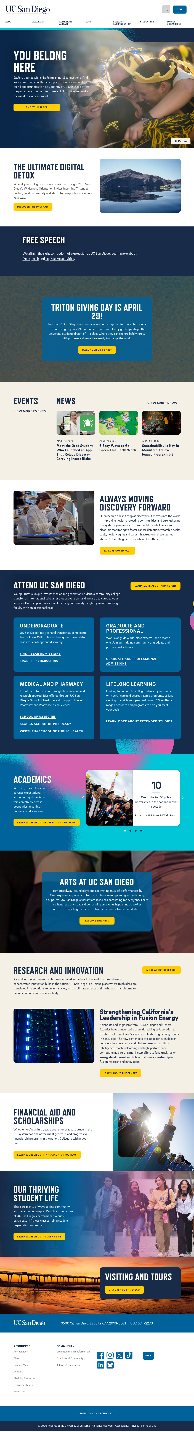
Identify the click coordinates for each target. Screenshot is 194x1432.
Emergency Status (23, 1385)
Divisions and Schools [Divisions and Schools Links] (97, 1414)
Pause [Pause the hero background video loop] (181, 141)
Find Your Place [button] (36, 107)
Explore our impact (117, 551)
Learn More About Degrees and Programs (46, 823)
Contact (18, 1372)
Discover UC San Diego (124, 1290)
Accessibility (122, 1426)
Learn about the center (121, 1073)
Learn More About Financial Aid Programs (47, 1155)
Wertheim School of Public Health (51, 732)
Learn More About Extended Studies (139, 722)
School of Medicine (38, 717)
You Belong (40, 61)
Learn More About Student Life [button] (39, 1237)
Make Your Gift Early (97, 350)
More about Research (161, 970)
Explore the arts (97, 921)
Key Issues (19, 1392)
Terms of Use (148, 1426)
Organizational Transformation (73, 1352)
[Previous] (83, 798)
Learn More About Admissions (155, 586)
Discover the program (33, 206)
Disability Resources (24, 1378)
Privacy (135, 1426)
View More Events (30, 411)
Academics (39, 22)
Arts (89, 22)
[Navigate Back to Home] (28, 7)
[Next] (183, 798)
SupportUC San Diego (175, 23)
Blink (16, 1358)
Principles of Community (70, 1358)
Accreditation (21, 1352)
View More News (162, 403)
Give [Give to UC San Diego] (180, 9)
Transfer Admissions (39, 661)
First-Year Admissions (40, 654)
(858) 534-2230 (141, 1324)
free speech (31, 259)
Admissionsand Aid (66, 23)
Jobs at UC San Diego (68, 1365)
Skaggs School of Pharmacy (46, 724)
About (9, 22)
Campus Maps (21, 1365)
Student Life (148, 22)
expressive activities (60, 259)
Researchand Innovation (123, 23)
